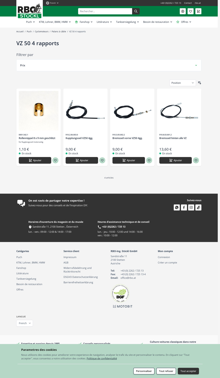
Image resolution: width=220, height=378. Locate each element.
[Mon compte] (183, 11)
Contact (188, 3)
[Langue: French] (52, 3)
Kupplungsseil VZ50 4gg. (79, 138)
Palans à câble (59, 31)
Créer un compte (167, 262)
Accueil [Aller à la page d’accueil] (20, 31)
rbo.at (198, 3)
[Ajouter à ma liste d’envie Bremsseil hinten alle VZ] (196, 160)
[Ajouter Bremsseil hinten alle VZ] (175, 160)
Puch (30, 22)
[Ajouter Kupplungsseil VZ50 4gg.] (82, 160)
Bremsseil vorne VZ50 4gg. (127, 138)
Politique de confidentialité (102, 358)
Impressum (70, 257)
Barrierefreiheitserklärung (78, 282)
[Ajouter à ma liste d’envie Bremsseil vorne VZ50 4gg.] (149, 160)
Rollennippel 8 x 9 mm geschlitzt (37, 138)
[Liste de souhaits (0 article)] (191, 11)
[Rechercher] (136, 11)
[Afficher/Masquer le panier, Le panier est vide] (198, 11)
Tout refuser (166, 371)
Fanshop (84, 22)
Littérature (104, 22)
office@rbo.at (128, 278)
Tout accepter (188, 371)
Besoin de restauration (158, 22)
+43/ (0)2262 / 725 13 (170, 3)
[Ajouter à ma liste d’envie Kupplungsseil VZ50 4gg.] (102, 160)
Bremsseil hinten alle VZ (173, 138)
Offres (184, 22)
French (23, 323)
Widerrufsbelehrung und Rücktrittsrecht (78, 269)
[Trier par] (183, 83)
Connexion (164, 257)
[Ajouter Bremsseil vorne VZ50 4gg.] (128, 160)
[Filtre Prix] (109, 65)
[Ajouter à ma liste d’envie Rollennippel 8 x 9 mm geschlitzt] (55, 160)
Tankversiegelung (128, 22)
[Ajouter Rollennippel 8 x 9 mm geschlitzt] (35, 160)
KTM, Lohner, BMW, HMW (55, 22)
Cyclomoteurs (42, 31)
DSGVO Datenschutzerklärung (81, 277)
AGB (66, 262)
